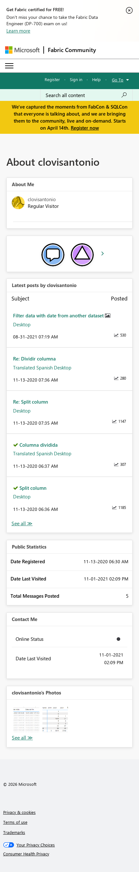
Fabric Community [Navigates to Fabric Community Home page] (72, 50)
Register (52, 79)
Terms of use (15, 822)
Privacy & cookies (19, 812)
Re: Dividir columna (34, 358)
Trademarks (14, 832)
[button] (26, 719)
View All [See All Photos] (22, 737)
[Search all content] (86, 95)
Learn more (18, 30)
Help (96, 79)
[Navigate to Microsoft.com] (22, 50)
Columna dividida (38, 445)
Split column (33, 488)
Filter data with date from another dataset (59, 315)
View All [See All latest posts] (22, 523)
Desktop (22, 324)
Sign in (76, 79)
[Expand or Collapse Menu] (9, 65)
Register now (85, 128)
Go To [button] (117, 79)
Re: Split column (30, 401)
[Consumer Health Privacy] (69, 854)
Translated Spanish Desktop (42, 367)
